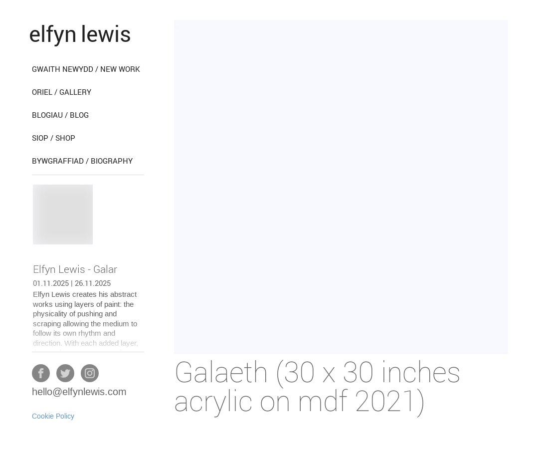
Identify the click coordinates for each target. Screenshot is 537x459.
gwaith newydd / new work (86, 69)
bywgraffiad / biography (82, 161)
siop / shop (53, 138)
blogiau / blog (60, 115)
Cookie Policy (53, 416)
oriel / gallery (61, 92)
